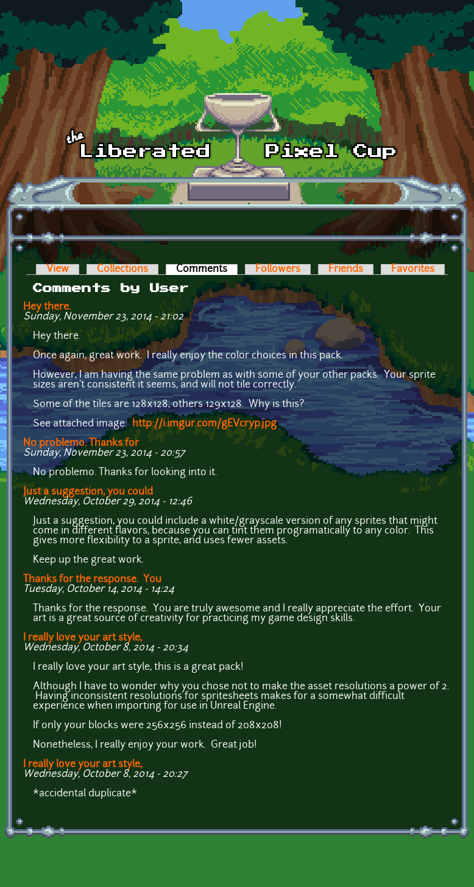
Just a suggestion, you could (88, 492)
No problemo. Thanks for (81, 443)
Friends (345, 269)
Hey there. (47, 307)
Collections (122, 269)
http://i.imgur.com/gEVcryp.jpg (204, 424)
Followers (277, 269)
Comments (207, 269)
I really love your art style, (82, 638)
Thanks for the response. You (92, 580)
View (57, 269)
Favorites (412, 269)
